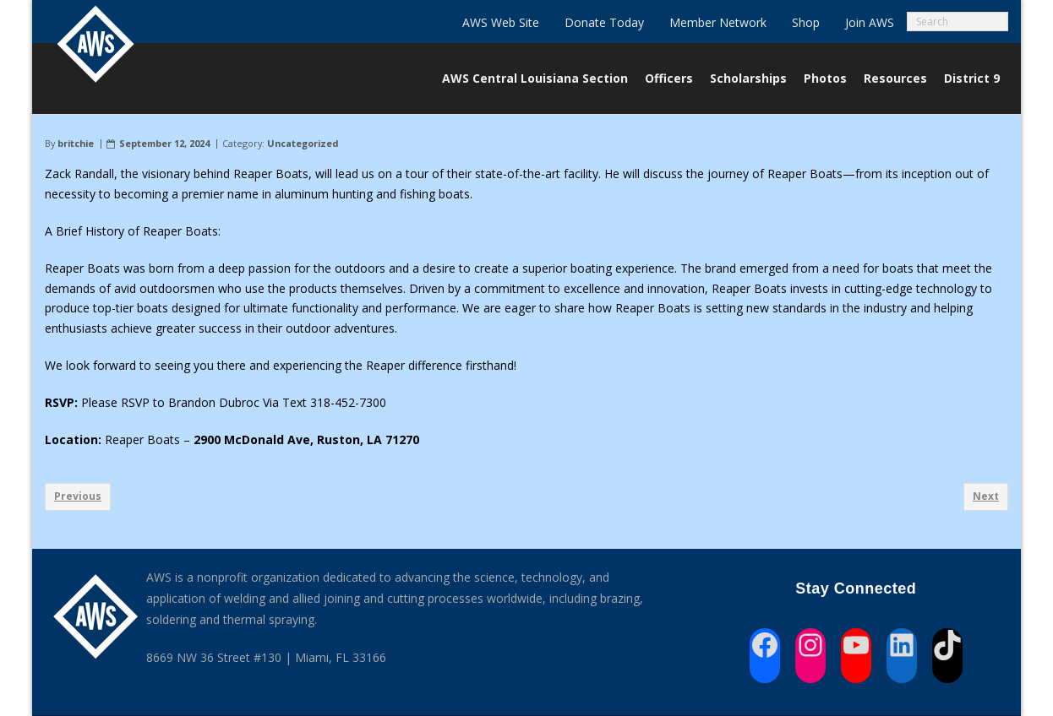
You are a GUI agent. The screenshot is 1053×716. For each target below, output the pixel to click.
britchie (75, 143)
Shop (806, 22)
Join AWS (869, 22)
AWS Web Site (500, 22)
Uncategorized (302, 143)
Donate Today (604, 22)
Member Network (718, 22)
